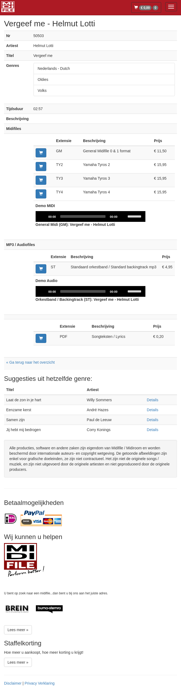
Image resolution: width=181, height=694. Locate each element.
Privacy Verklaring (40, 683)
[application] (90, 216)
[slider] (83, 216)
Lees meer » (17, 630)
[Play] (42, 216)
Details (152, 400)
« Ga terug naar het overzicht (30, 362)
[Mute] (123, 216)
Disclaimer (12, 683)
